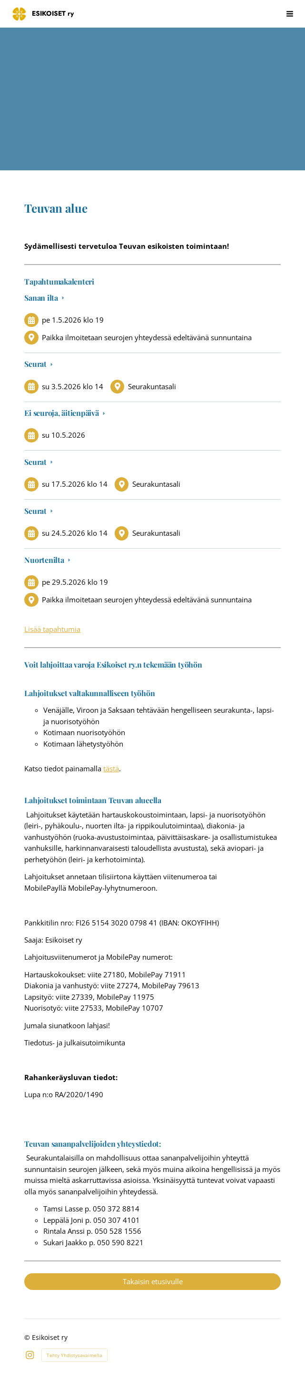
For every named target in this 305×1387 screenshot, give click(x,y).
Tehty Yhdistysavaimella (74, 1355)
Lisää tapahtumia (52, 629)
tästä (111, 768)
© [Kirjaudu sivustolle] (28, 1337)
